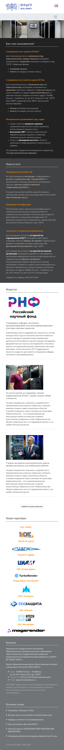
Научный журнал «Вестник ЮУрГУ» (23, 724)
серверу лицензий (30, 59)
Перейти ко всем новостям (32, 506)
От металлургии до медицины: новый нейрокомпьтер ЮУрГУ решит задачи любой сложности (28, 395)
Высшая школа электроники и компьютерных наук (30, 715)
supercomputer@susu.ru (40, 93)
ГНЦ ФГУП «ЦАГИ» (26, 541)
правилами (25, 61)
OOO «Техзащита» (26, 596)
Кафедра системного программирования (25, 720)
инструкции (30, 176)
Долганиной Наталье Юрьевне (23, 153)
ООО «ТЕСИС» (26, 527)
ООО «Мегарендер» (26, 624)
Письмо (13, 108)
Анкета (13, 72)
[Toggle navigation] (55, 16)
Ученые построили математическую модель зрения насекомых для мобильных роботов (27, 464)
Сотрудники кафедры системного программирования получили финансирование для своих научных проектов (29, 325)
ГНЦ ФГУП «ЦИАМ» (26, 555)
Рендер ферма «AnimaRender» (26, 581)
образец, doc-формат (33, 241)
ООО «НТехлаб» (26, 610)
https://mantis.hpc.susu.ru (16, 197)
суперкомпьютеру (35, 56)
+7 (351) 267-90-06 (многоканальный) (34, 677)
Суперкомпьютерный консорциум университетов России (32, 736)
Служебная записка (18, 69)
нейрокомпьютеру (14, 59)
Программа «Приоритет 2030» (21, 710)
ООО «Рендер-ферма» (26, 569)
